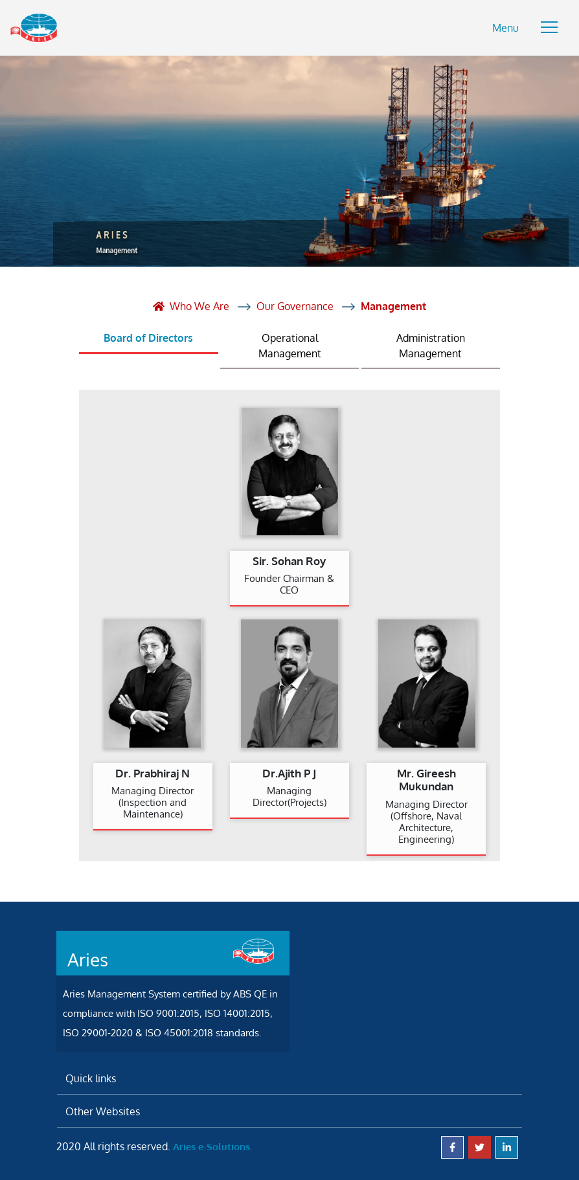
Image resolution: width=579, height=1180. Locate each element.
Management (393, 306)
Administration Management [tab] (430, 345)
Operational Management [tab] (289, 345)
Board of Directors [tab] (148, 337)
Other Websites (102, 1111)
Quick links (90, 1078)
